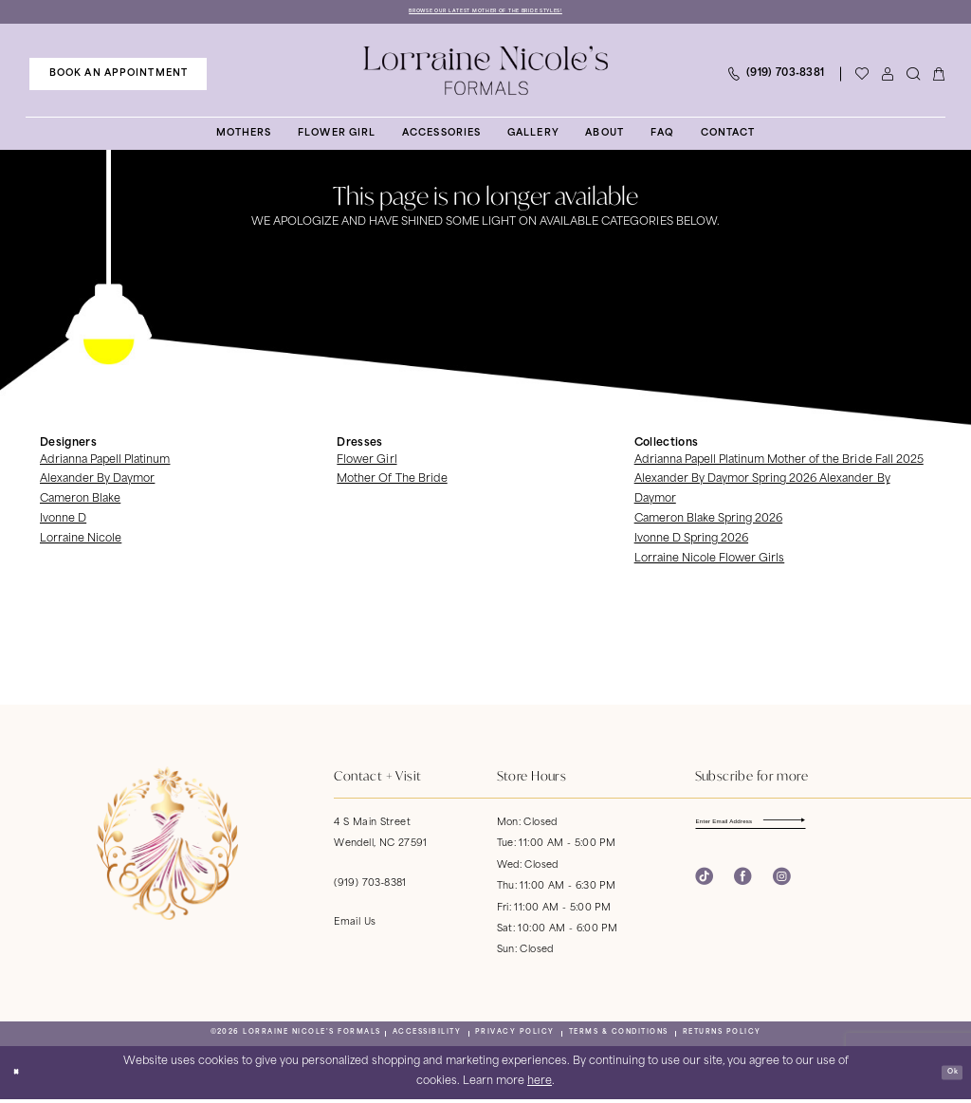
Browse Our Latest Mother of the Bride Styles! (485, 12)
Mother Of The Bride (392, 483)
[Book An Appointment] (118, 77)
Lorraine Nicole (80, 543)
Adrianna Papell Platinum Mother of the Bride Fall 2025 (779, 463)
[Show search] (912, 77)
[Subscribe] (861, 828)
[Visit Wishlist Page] (861, 77)
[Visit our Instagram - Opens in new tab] (782, 888)
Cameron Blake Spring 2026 (708, 523)
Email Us (355, 925)
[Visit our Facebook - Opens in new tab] (743, 888)
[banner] (485, 74)
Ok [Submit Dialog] (947, 1075)
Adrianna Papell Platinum (105, 463)
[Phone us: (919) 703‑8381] (775, 77)
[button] (887, 77)
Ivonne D (63, 523)
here (539, 1085)
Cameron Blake (80, 503)
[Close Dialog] (21, 1075)
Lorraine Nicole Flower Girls (709, 563)
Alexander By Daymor (97, 483)
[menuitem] (118, 77)
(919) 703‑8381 (370, 886)
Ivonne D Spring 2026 (691, 543)
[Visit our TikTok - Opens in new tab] (704, 888)
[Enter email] (783, 828)
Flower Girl (366, 463)
